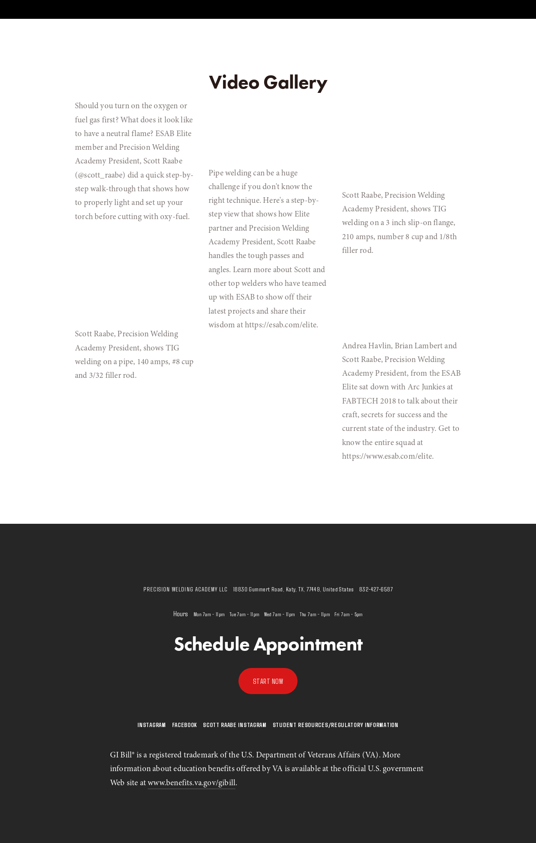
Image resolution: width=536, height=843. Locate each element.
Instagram (151, 724)
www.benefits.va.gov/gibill (191, 782)
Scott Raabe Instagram (235, 724)
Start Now (268, 681)
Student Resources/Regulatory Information (336, 724)
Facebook (184, 724)
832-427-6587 (376, 589)
